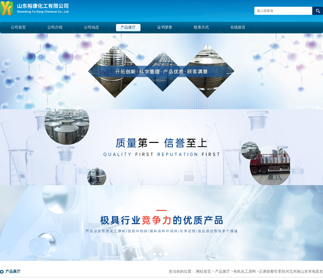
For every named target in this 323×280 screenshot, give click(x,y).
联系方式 (201, 27)
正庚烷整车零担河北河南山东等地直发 (291, 271)
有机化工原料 (244, 271)
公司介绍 (54, 27)
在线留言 (237, 27)
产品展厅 (128, 27)
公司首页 (18, 27)
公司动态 (91, 27)
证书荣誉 (164, 27)
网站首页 (203, 271)
